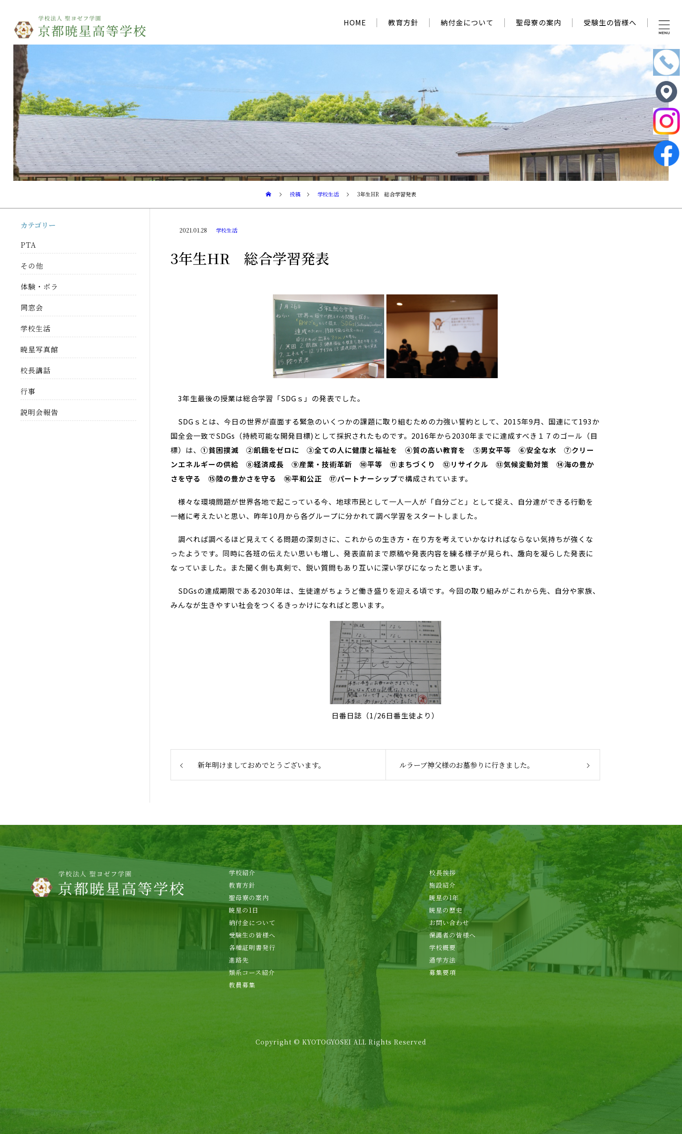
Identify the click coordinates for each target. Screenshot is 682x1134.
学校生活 (226, 230)
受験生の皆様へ (610, 22)
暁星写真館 (39, 349)
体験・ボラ (39, 286)
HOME (355, 22)
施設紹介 (442, 885)
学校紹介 (242, 872)
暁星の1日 (244, 910)
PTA (28, 245)
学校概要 (442, 947)
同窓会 (31, 307)
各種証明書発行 (252, 947)
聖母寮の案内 (538, 22)
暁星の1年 (444, 897)
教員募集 (242, 984)
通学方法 (442, 959)
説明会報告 (39, 412)
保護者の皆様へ (452, 934)
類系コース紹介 (252, 972)
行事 (28, 391)
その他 (31, 266)
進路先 (239, 959)
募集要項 (442, 972)
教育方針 (403, 22)
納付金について (467, 22)
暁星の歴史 (446, 910)
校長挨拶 (442, 872)
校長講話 (35, 370)
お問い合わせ (449, 922)
